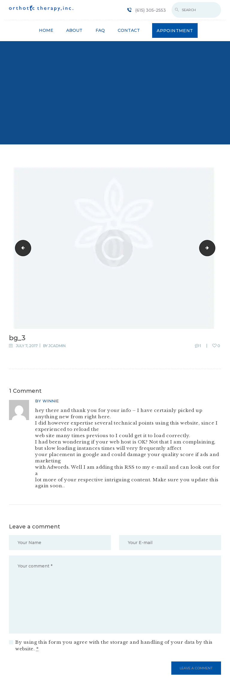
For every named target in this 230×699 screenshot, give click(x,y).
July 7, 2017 (27, 345)
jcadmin (57, 345)
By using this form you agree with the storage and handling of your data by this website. (114, 645)
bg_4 (21, 247)
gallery (213, 247)
